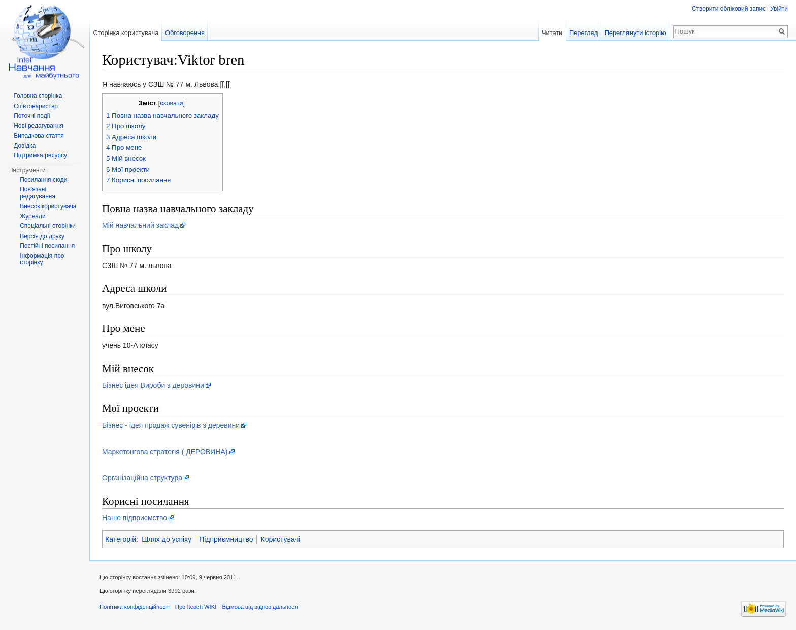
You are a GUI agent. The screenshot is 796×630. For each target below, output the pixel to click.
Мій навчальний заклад (140, 225)
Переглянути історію (635, 33)
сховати (171, 103)
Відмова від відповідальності (260, 607)
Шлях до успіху (166, 539)
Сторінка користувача (125, 33)
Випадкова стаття (38, 135)
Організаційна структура (142, 478)
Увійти (779, 8)
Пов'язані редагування (37, 193)
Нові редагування (38, 125)
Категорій (120, 539)
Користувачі (280, 539)
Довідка (25, 145)
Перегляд (583, 33)
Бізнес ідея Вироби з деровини (153, 385)
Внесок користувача (48, 206)
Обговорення (185, 33)
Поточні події (32, 115)
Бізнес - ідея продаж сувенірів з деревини (171, 425)
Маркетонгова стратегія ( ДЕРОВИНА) (165, 452)
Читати (552, 33)
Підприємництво (226, 539)
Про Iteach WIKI (195, 607)
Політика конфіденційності (135, 607)
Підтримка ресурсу (40, 155)
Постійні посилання (47, 245)
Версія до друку (42, 236)
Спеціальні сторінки (48, 225)
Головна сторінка (38, 96)
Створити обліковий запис (729, 8)
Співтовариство (36, 106)
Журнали (33, 216)
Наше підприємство (134, 518)
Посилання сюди (43, 179)
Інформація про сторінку (42, 259)
